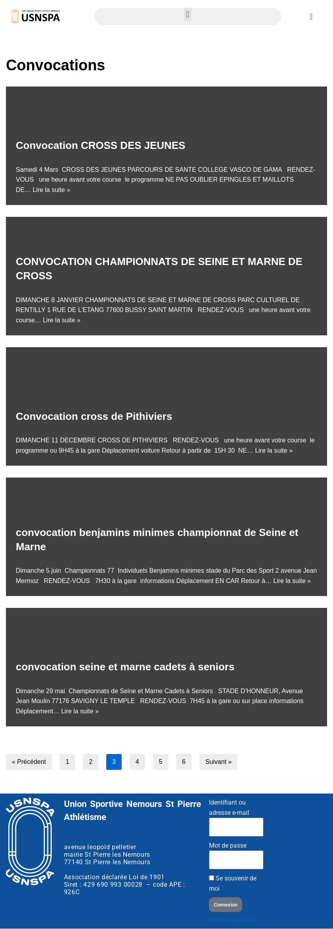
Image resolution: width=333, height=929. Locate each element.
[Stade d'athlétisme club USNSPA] (300, 842)
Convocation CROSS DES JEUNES (100, 145)
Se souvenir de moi (232, 883)
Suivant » (218, 761)
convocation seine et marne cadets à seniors (125, 667)
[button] (188, 14)
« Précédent (29, 761)
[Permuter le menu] (311, 17)
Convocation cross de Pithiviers (94, 416)
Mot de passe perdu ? (235, 920)
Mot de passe (227, 845)
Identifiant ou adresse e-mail (229, 807)
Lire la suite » (51, 189)
